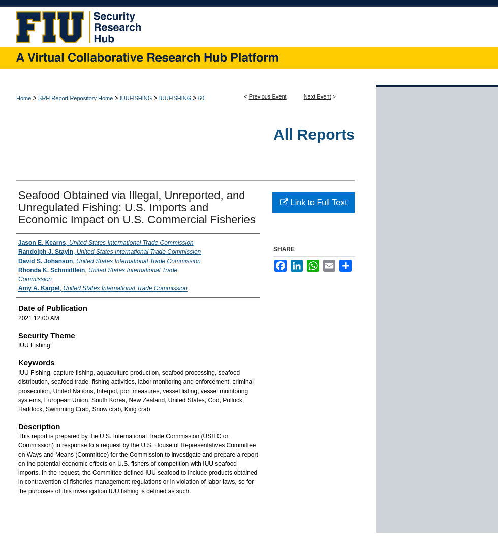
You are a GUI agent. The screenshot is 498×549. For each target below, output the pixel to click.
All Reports (314, 134)
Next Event (317, 96)
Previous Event (268, 96)
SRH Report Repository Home (76, 98)
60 (201, 98)
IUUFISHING (137, 98)
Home (23, 98)
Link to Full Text (313, 202)
